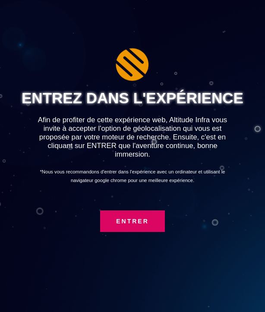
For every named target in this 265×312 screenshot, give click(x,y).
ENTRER (132, 221)
